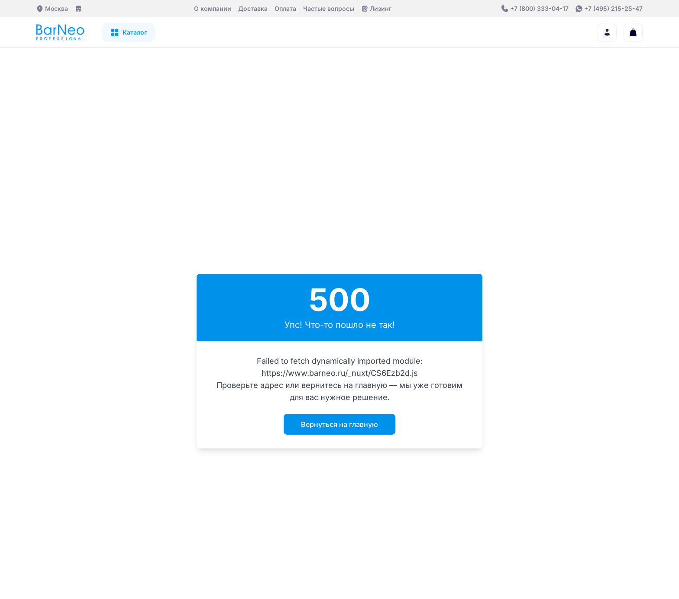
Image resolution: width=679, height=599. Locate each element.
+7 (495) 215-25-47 (613, 8)
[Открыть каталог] (128, 32)
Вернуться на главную (339, 424)
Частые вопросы (328, 8)
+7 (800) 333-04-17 (539, 8)
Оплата (285, 8)
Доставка (253, 8)
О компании (212, 8)
